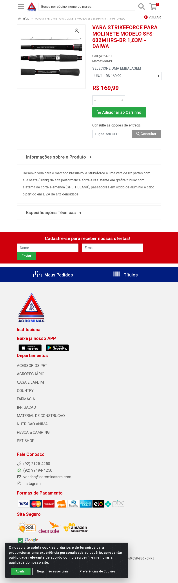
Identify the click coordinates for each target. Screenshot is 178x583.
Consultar (146, 134)
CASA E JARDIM (30, 382)
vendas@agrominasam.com (44, 477)
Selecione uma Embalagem (116, 68)
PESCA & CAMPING (33, 432)
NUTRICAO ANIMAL (33, 424)
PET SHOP (26, 441)
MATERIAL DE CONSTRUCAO (41, 415)
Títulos (125, 275)
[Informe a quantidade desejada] (108, 100)
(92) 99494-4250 (34, 470)
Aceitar (21, 573)
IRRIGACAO (26, 407)
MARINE (108, 61)
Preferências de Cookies (97, 573)
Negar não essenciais (53, 573)
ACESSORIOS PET (32, 365)
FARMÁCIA (26, 399)
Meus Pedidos (53, 275)
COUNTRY (25, 390)
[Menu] (21, 7)
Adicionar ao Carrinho (119, 112)
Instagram (29, 483)
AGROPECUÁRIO (30, 374)
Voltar (152, 17)
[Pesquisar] (141, 7)
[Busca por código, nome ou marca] (86, 7)
